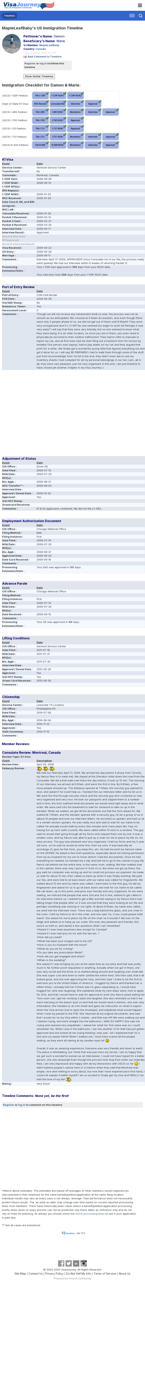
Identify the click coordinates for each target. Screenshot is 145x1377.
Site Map (20, 1273)
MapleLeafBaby (49, 45)
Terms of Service (105, 1273)
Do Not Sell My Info (78, 1273)
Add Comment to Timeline (45, 56)
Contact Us (36, 1273)
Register (30, 63)
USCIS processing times (90, 1213)
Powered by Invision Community (72, 1278)
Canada (41, 48)
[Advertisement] (37, 414)
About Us (124, 1273)
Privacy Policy (54, 1273)
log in (43, 63)
